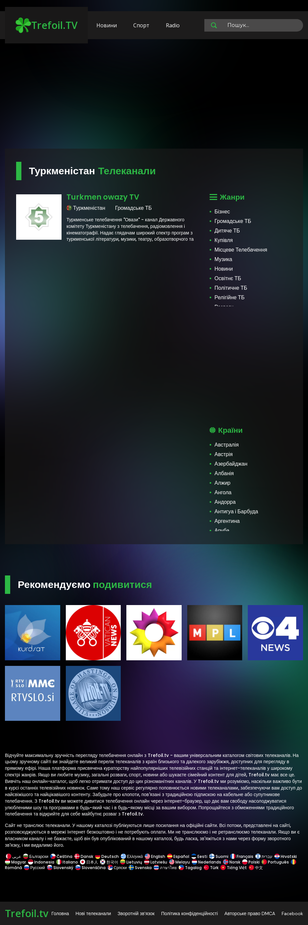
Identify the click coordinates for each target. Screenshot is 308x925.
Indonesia (41, 862)
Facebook (292, 913)
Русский (34, 867)
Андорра (225, 502)
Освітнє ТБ (228, 278)
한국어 (109, 862)
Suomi (218, 856)
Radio (173, 25)
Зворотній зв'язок (135, 913)
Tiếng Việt (233, 867)
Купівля (224, 240)
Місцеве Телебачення (241, 250)
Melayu (179, 862)
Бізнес (222, 211)
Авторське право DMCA (249, 913)
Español (178, 856)
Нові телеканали (93, 913)
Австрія (224, 454)
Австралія (227, 445)
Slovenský (60, 867)
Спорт (141, 25)
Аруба (222, 530)
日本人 (89, 862)
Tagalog (190, 867)
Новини (106, 25)
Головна (60, 913)
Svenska (140, 867)
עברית (263, 856)
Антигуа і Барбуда (236, 511)
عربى (13, 856)
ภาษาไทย (165, 867)
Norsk (231, 862)
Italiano (67, 862)
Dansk (83, 856)
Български (35, 856)
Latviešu (155, 862)
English (155, 856)
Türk (211, 867)
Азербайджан (231, 464)
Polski (251, 862)
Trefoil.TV (46, 25)
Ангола (223, 492)
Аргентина (227, 521)
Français (241, 856)
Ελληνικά (132, 856)
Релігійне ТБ (230, 297)
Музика (223, 259)
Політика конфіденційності (189, 913)
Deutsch (107, 856)
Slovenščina (90, 867)
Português (275, 862)
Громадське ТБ (233, 221)
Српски (117, 867)
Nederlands (206, 862)
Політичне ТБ (231, 288)
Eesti (199, 856)
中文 (255, 867)
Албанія (224, 473)
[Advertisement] (154, 97)
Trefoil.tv (26, 913)
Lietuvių (131, 862)
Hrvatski (285, 856)
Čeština (61, 856)
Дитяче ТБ (227, 230)
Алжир (223, 483)
